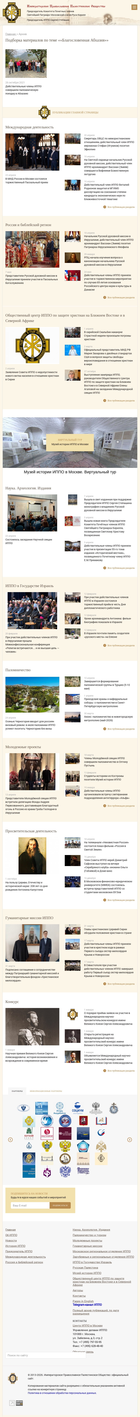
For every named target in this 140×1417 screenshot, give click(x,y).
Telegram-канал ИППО (87, 1304)
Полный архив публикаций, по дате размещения (96, 1311)
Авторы (78, 1290)
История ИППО (15, 1245)
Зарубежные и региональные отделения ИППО (103, 1256)
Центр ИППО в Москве (88, 1325)
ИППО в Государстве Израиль (92, 1262)
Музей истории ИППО (87, 1273)
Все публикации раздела (121, 206)
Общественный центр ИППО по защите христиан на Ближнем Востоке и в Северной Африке (102, 1281)
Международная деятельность (25, 1256)
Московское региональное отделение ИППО (102, 1251)
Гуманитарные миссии (87, 1245)
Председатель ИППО (18, 1251)
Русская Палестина (85, 1267)
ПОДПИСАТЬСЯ (60, 1205)
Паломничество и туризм (89, 1235)
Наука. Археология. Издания (91, 1229)
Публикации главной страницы (75, 112)
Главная (10, 34)
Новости (11, 1240)
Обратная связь (83, 1351)
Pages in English (83, 1301)
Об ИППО (11, 1235)
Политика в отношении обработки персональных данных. (62, 1393)
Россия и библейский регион (24, 1262)
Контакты (79, 1295)
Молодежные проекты (87, 1240)
